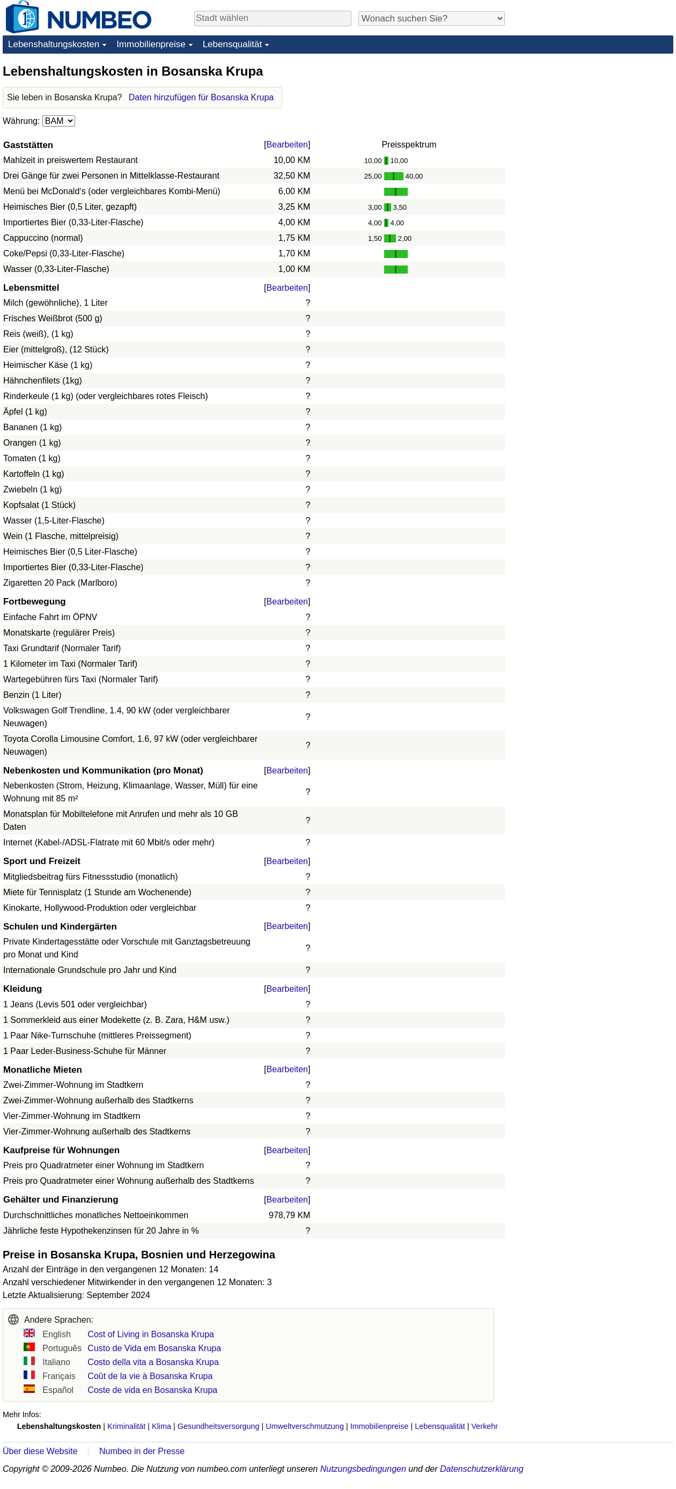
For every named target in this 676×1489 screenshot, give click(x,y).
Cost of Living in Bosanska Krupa (150, 1334)
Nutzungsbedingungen (363, 1468)
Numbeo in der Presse (142, 1451)
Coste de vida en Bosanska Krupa (152, 1390)
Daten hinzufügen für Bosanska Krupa (201, 97)
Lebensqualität (232, 44)
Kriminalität (126, 1426)
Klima (161, 1426)
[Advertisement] (592, 130)
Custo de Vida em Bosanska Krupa (154, 1348)
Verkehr (485, 1426)
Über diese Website (40, 1451)
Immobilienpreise (151, 44)
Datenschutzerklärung (482, 1468)
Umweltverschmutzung (305, 1426)
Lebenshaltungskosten (53, 44)
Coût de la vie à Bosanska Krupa (149, 1376)
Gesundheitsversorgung (219, 1426)
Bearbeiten (287, 144)
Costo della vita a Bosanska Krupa (153, 1362)
